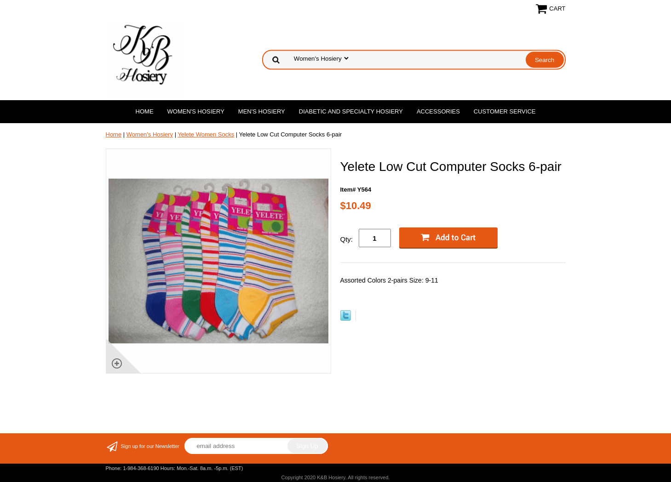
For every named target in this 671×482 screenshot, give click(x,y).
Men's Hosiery (261, 111)
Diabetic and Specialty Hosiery (351, 111)
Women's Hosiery (195, 111)
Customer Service (505, 111)
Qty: (346, 239)
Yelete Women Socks (206, 134)
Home (145, 111)
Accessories (438, 111)
